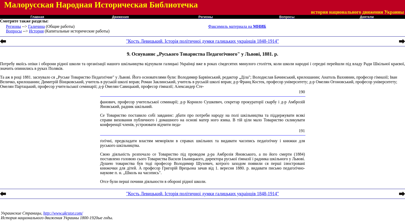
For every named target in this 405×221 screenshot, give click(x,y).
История (36, 31)
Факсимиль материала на (237, 26)
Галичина (36, 26)
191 (302, 131)
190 (302, 92)
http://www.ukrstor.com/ (63, 213)
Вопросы (14, 31)
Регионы (13, 26)
